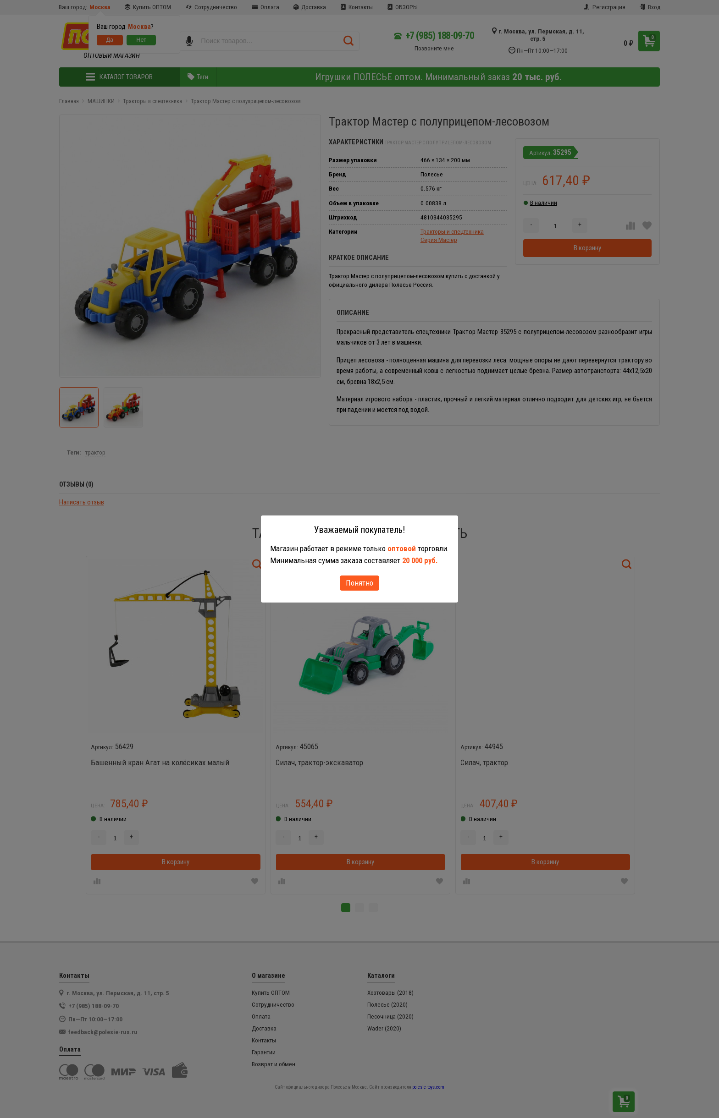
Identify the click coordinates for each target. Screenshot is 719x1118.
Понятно (359, 582)
